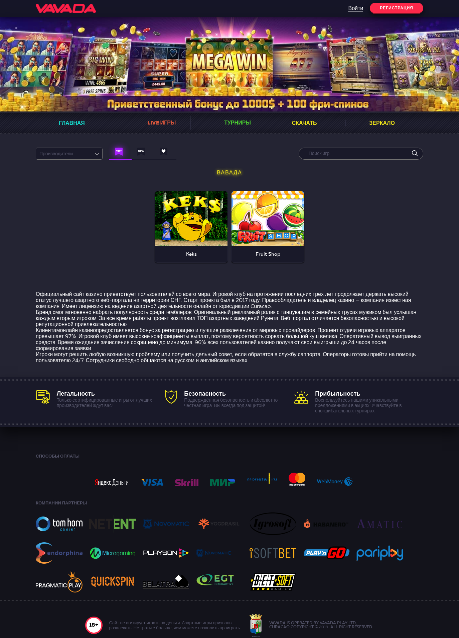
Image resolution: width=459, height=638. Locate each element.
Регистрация (396, 8)
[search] (415, 154)
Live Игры (161, 123)
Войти (355, 8)
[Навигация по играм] (120, 153)
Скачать (304, 123)
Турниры (237, 123)
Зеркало (382, 123)
